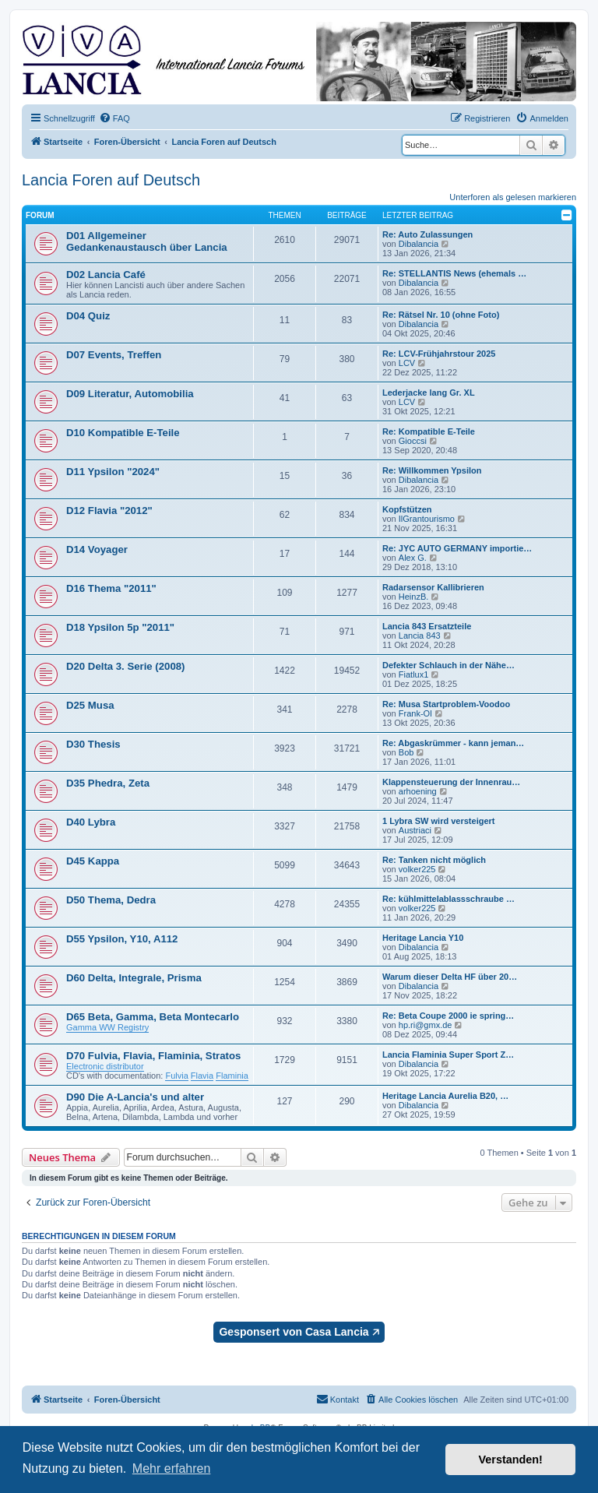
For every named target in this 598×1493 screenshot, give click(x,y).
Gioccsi (413, 440)
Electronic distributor (105, 1066)
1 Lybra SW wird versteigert (438, 821)
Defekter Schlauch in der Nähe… (448, 665)
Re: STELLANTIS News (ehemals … (454, 273)
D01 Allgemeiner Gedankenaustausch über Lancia (146, 241)
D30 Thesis (93, 744)
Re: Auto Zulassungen (427, 234)
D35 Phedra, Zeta (108, 783)
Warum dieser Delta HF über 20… (449, 976)
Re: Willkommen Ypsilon (431, 470)
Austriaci (415, 830)
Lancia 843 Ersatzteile (426, 626)
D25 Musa (90, 705)
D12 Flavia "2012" (109, 510)
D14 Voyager (97, 549)
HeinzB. (414, 596)
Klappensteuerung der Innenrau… (451, 782)
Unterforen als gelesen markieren (512, 197)
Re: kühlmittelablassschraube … (448, 898)
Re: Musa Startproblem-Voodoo (446, 704)
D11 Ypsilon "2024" (113, 471)
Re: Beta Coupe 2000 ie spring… (448, 1015)
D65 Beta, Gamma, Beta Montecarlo (152, 1017)
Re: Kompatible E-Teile (428, 431)
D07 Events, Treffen (113, 355)
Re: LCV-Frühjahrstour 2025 (438, 353)
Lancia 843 (420, 635)
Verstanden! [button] (511, 1459)
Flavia (202, 1075)
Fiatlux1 (414, 674)
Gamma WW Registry (107, 1027)
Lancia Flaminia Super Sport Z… (448, 1054)
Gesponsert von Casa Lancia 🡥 (298, 1332)
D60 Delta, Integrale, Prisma (134, 978)
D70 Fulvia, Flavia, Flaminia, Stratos (153, 1056)
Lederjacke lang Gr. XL (428, 392)
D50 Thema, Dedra (111, 900)
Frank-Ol (415, 713)
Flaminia (232, 1075)
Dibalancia (418, 243)
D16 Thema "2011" (111, 588)
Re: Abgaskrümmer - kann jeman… (453, 743)
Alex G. (413, 557)
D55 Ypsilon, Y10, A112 (122, 939)
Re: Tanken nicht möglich (434, 859)
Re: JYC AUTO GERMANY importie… (457, 548)
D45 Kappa (92, 861)
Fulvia (176, 1075)
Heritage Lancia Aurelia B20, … (445, 1095)
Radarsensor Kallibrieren (433, 587)
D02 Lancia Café (106, 274)
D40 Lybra (90, 822)
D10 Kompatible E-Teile (123, 432)
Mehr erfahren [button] (171, 1468)
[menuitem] (114, 118)
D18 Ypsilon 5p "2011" (120, 627)
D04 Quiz (88, 316)
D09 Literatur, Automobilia (130, 394)
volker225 (417, 869)
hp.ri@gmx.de (425, 1025)
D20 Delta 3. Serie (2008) (125, 666)
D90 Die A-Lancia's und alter (135, 1097)
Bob (406, 752)
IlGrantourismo (427, 518)
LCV (407, 363)
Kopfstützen (407, 509)
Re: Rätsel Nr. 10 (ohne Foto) (440, 314)
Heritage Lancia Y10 (422, 937)
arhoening (418, 791)
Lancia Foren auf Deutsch (111, 179)
